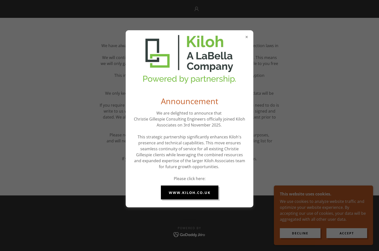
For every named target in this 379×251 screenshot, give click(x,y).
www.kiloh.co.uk (189, 192)
